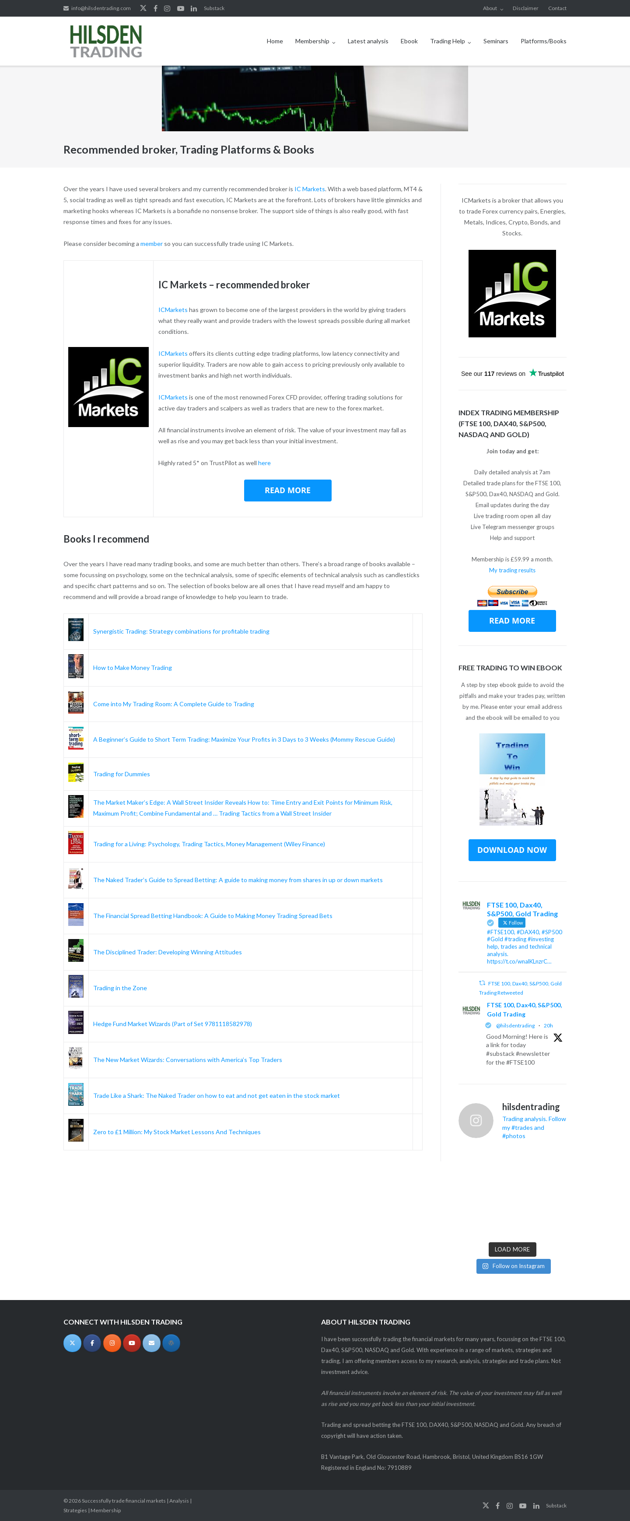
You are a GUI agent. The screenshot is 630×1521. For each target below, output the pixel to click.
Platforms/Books (544, 41)
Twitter (143, 8)
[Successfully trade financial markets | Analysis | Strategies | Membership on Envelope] (152, 1343)
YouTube (180, 8)
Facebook (156, 8)
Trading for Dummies (121, 774)
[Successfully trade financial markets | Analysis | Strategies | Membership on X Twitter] (72, 1343)
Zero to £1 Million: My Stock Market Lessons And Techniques (177, 1131)
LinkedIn (194, 8)
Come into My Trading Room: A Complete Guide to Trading (173, 704)
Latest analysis (368, 41)
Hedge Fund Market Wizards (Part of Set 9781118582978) (172, 1023)
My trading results (512, 570)
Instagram (167, 8)
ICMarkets (173, 309)
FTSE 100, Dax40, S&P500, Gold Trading (524, 1009)
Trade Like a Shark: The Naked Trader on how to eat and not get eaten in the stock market (216, 1095)
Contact (557, 8)
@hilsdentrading (515, 1025)
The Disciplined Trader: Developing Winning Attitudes (167, 952)
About (490, 8)
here (264, 462)
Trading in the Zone (120, 988)
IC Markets (309, 189)
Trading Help (447, 41)
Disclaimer (526, 8)
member (151, 243)
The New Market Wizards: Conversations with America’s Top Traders (187, 1059)
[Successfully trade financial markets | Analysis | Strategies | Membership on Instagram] (112, 1343)
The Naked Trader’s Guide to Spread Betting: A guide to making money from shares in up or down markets (238, 879)
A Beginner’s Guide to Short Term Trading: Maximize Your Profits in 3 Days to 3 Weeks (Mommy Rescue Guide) (244, 739)
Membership (312, 41)
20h (548, 1025)
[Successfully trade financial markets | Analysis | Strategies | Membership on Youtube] (132, 1343)
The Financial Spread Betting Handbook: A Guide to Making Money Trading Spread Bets (212, 915)
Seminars (495, 41)
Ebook (409, 41)
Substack (214, 8)
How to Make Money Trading (132, 667)
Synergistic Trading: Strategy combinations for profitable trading (181, 631)
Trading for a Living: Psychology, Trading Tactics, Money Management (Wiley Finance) (209, 844)
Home (275, 41)
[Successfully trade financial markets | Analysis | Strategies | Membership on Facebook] (92, 1343)
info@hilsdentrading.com (101, 8)
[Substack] (171, 1343)
